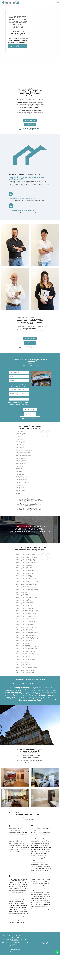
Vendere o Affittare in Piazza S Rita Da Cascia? (26, 557)
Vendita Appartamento (21, 469)
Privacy (12, 946)
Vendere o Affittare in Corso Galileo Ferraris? (26, 578)
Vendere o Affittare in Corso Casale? (24, 607)
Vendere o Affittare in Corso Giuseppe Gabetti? (26, 584)
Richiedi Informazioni (30, 418)
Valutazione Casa (19, 449)
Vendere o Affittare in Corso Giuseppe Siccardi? (26, 597)
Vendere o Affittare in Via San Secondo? (25, 672)
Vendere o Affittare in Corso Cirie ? (23, 664)
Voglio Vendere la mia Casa (18, 384)
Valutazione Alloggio (20, 441)
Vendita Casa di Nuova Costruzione (24, 477)
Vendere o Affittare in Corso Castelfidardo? (25, 635)
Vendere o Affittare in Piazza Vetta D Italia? (25, 559)
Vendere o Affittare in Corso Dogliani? (24, 640)
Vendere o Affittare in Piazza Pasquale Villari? (26, 669)
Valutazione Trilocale (20, 465)
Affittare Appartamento (21, 433)
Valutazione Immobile (21, 454)
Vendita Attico (19, 471)
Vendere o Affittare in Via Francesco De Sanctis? (26, 591)
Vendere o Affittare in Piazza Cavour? (24, 596)
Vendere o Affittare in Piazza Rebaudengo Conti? (27, 570)
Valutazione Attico (20, 444)
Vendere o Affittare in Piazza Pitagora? (24, 602)
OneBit (18, 949)
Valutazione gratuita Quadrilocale (28, 347)
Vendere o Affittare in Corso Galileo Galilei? (25, 661)
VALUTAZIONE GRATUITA (16, 46)
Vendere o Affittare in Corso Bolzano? (24, 611)
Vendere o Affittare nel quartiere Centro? (25, 556)
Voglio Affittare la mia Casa (18, 386)
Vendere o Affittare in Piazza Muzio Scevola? (26, 658)
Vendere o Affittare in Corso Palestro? (24, 631)
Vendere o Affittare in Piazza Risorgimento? (25, 626)
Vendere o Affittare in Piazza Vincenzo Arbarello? (27, 648)
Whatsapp (30, 125)
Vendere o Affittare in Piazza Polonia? (24, 637)
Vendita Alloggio (19, 468)
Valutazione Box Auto (20, 447)
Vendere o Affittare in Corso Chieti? (24, 629)
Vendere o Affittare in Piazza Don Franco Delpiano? (27, 615)
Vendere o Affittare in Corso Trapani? (24, 567)
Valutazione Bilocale (20, 446)
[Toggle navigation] (58, 2)
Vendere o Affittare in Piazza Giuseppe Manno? (26, 619)
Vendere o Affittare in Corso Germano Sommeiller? (27, 654)
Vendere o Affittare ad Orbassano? (23, 645)
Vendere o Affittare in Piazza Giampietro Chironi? (27, 634)
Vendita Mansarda (20, 487)
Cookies (18, 946)
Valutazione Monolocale (21, 462)
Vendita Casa (19, 476)
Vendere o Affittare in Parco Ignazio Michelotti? (26, 621)
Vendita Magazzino (20, 485)
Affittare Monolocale (20, 438)
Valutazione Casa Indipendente (23, 452)
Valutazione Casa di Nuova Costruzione (25, 450)
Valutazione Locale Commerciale (23, 455)
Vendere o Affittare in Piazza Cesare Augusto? (26, 562)
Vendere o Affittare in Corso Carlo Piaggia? (25, 651)
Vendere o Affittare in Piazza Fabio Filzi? (25, 573)
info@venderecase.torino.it (14, 939)
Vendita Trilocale (19, 492)
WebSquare (19, 951)
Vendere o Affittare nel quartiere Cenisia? (25, 653)
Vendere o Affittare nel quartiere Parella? (25, 608)
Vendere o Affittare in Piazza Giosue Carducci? (26, 627)
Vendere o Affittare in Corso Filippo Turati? (25, 670)
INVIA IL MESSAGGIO (18, 399)
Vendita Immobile (20, 481)
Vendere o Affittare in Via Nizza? (23, 580)
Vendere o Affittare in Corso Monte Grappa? (26, 588)
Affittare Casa (19, 436)
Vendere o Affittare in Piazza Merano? (24, 565)
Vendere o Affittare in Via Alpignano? (24, 575)
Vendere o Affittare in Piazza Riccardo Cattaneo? (27, 581)
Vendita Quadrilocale (20, 490)
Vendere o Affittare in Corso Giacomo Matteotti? (27, 623)
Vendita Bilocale (19, 473)
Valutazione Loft (19, 457)
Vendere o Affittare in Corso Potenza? (24, 564)
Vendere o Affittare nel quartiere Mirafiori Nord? (27, 610)
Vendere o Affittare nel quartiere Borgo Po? (26, 662)
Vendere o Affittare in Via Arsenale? (24, 572)
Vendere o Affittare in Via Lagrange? (24, 599)
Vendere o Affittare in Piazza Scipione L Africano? (27, 589)
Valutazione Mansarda (21, 460)
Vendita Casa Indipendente (22, 479)
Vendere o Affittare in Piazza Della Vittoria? (25, 576)
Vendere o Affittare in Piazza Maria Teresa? (25, 554)
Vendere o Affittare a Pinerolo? (23, 586)
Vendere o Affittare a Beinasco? (23, 592)
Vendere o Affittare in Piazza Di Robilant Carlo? (26, 561)
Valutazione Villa (19, 466)
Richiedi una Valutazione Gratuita (29, 129)
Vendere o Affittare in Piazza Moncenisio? (25, 624)
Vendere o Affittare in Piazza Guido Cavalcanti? (26, 667)
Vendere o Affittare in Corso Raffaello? (24, 656)
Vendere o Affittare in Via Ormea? (23, 600)
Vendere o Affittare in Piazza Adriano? (24, 568)
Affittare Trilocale (20, 439)
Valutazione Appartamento (22, 442)
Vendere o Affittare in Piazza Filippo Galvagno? (26, 650)
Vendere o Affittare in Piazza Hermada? (25, 583)
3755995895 (30, 120)
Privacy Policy (23, 404)
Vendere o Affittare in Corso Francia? (24, 603)
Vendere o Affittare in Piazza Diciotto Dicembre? (27, 613)
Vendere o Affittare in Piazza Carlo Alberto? (25, 659)
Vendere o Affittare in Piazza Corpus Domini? (26, 618)
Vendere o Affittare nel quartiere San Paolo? (26, 616)
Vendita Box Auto (20, 474)
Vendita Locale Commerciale (22, 482)
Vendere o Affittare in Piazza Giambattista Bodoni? (27, 646)
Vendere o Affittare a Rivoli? (22, 594)
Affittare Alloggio (19, 431)
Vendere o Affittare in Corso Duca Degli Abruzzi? (27, 639)
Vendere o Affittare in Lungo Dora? (24, 666)
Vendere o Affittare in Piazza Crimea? (24, 605)
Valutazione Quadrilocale (21, 463)
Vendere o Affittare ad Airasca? (23, 643)
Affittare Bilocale (19, 434)
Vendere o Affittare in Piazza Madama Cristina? (26, 642)
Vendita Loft (18, 484)
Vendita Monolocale (20, 489)
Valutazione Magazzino (21, 458)
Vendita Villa (18, 493)
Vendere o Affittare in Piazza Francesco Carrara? (27, 632)
